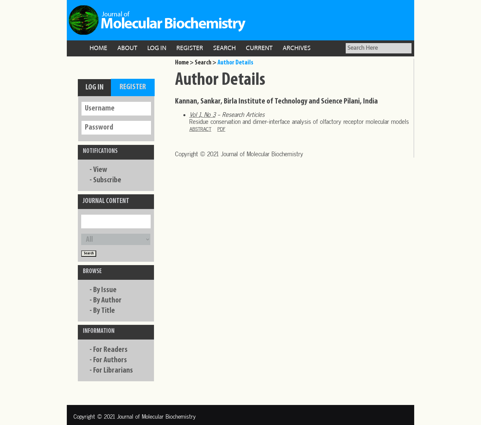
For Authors (110, 360)
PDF (221, 129)
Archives (297, 48)
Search (224, 48)
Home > (184, 62)
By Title (104, 311)
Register (189, 48)
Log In (156, 48)
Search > (205, 62)
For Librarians (113, 371)
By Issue (105, 290)
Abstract (200, 129)
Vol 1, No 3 (202, 114)
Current (259, 48)
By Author (107, 300)
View (100, 170)
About (127, 48)
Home (98, 48)
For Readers (110, 350)
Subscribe (107, 180)
